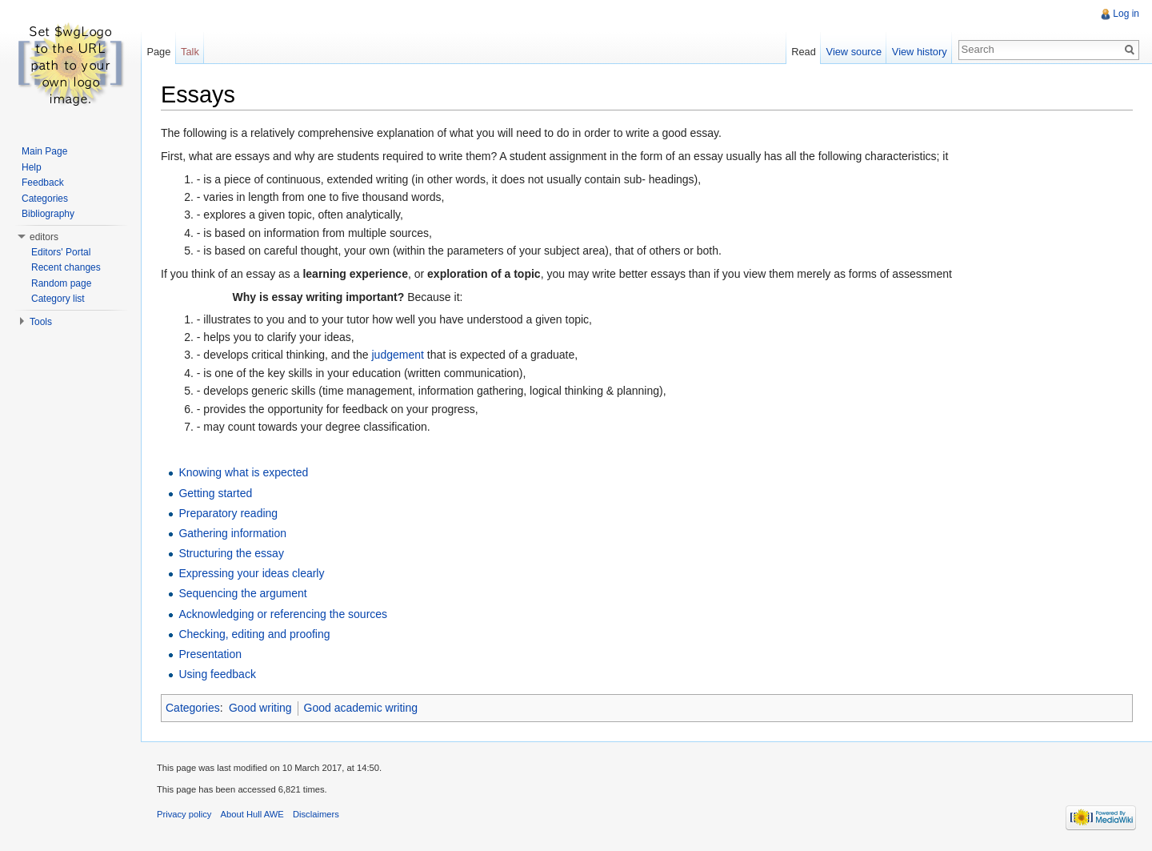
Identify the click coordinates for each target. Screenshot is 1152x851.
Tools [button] (41, 321)
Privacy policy (184, 814)
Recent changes (66, 267)
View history (919, 52)
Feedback (43, 182)
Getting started (215, 493)
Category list (58, 298)
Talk (190, 52)
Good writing (260, 707)
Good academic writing (361, 707)
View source (854, 52)
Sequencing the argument (242, 593)
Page (158, 52)
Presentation (210, 654)
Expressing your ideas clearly (251, 573)
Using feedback (217, 674)
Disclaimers (316, 814)
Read (803, 52)
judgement (397, 354)
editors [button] (44, 237)
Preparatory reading (228, 513)
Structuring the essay (231, 553)
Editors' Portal (60, 252)
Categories (193, 707)
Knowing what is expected (243, 472)
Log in (1126, 13)
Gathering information (232, 533)
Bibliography (48, 213)
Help (32, 167)
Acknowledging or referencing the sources (282, 614)
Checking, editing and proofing (254, 634)
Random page (61, 283)
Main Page (44, 151)
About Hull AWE (252, 814)
